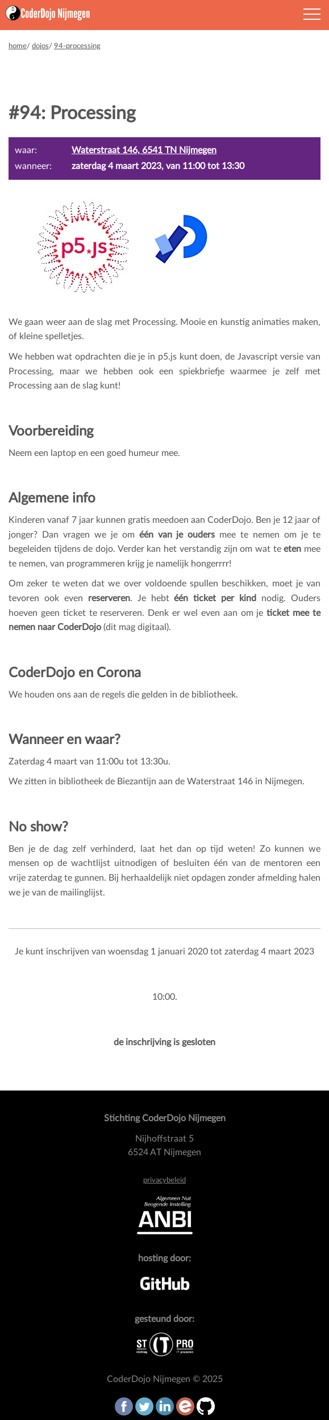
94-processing (77, 46)
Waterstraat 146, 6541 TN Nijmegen (144, 150)
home (18, 46)
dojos (40, 46)
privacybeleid (164, 1180)
